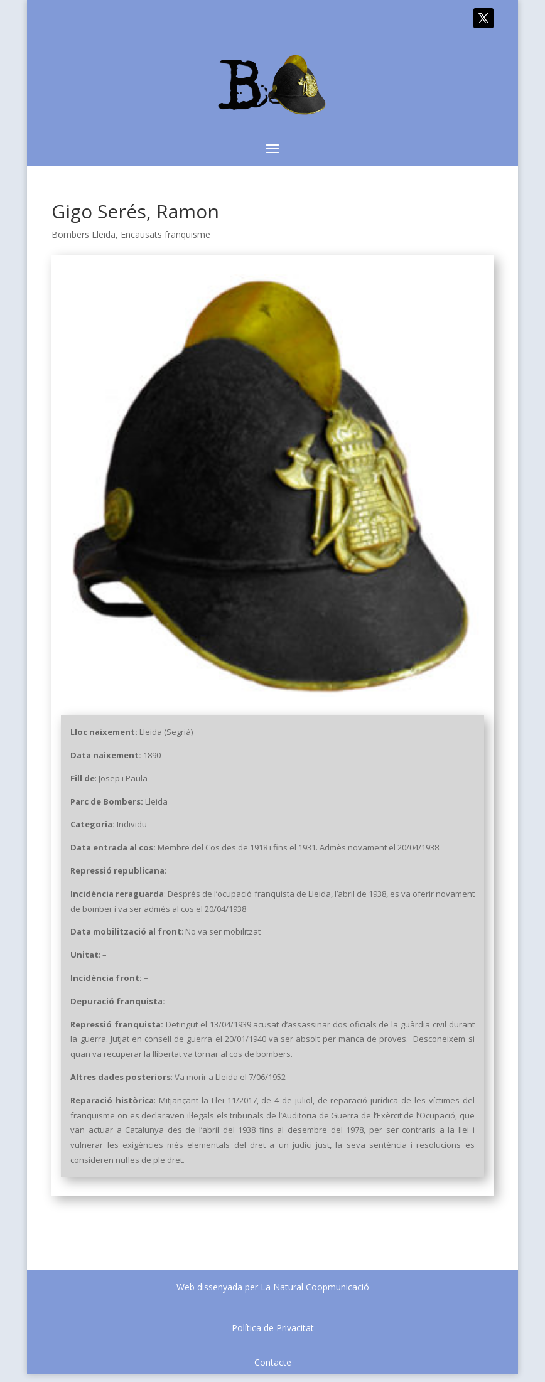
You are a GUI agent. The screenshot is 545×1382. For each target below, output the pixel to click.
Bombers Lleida (83, 234)
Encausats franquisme (165, 234)
